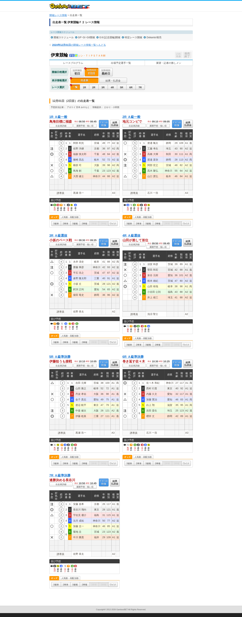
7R (140, 87)
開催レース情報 (58, 15)
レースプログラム (73, 62)
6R (131, 87)
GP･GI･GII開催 (86, 37)
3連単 (56, 223)
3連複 (75, 223)
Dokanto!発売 (154, 37)
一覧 (75, 87)
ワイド (113, 223)
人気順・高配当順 (70, 217)
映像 (103, 124)
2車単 (65, 223)
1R (84, 87)
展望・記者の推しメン (168, 62)
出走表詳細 (61, 126)
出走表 (84, 80)
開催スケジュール (64, 37)
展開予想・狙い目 (85, 126)
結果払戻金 (114, 124)
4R (112, 87)
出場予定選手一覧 (121, 62)
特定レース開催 (133, 37)
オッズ (54, 217)
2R (93, 87)
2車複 (84, 223)
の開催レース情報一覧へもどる (79, 44)
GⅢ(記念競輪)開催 (109, 37)
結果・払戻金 (113, 80)
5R (121, 87)
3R (103, 87)
